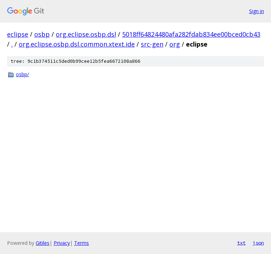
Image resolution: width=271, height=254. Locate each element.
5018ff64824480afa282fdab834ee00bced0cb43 (191, 34)
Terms (81, 243)
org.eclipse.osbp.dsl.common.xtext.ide (77, 44)
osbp (42, 34)
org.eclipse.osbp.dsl (86, 34)
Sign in (256, 11)
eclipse (17, 34)
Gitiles (42, 243)
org (174, 44)
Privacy (62, 243)
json (258, 243)
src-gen (152, 44)
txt (241, 243)
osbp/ (22, 74)
